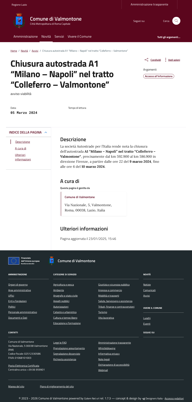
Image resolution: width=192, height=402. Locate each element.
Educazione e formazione (67, 323)
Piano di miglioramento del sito (57, 386)
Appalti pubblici (61, 301)
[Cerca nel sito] (176, 21)
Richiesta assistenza (64, 359)
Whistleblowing (106, 348)
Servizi (59, 36)
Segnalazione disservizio (66, 354)
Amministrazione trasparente (149, 4)
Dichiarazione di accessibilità (113, 365)
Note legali (104, 359)
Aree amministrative (19, 290)
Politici (11, 307)
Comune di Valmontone (80, 197)
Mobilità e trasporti (108, 296)
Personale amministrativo (22, 312)
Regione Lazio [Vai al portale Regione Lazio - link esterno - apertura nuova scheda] (19, 5)
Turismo (102, 312)
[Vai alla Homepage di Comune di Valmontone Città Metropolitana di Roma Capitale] (49, 20)
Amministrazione (26, 36)
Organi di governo (18, 285)
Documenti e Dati (17, 318)
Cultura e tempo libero (65, 318)
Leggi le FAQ (60, 343)
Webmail (103, 370)
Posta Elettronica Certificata (23, 366)
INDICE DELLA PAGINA (25, 132)
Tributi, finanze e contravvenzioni (116, 307)
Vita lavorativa (106, 318)
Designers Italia (152, 398)
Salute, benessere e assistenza (115, 301)
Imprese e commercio (110, 290)
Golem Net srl (91, 398)
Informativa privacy (109, 354)
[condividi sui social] (152, 60)
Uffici (11, 296)
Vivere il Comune (80, 36)
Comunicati (149, 290)
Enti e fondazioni (17, 301)
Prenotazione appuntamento (69, 348)
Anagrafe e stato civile (65, 296)
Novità (46, 36)
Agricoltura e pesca (63, 285)
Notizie (147, 285)
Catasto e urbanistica (64, 312)
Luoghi (147, 318)
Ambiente (58, 290)
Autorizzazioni (60, 307)
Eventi (146, 324)
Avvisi (146, 296)
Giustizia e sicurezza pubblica (114, 285)
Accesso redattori (174, 398)
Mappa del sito (16, 386)
